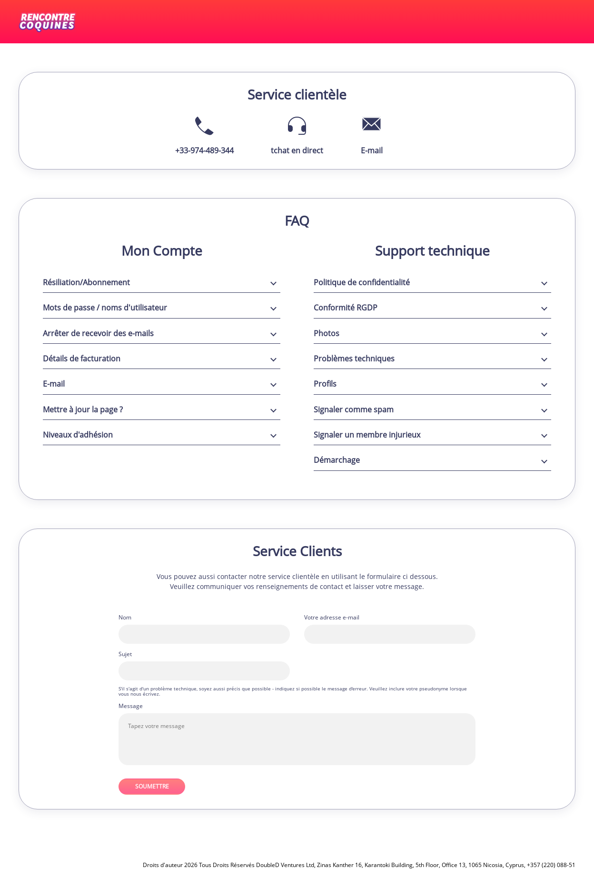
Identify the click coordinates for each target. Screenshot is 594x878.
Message (131, 706)
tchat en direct (297, 150)
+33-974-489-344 (204, 150)
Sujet (125, 654)
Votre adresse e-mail (331, 617)
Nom (125, 617)
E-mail (372, 150)
